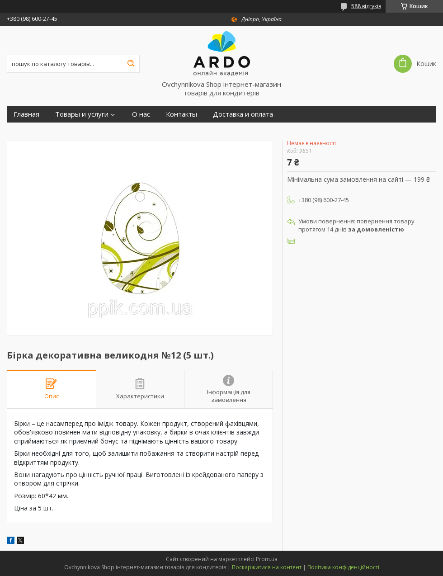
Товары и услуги (81, 114)
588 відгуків (366, 6)
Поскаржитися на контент (267, 567)
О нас (141, 114)
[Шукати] (131, 64)
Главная (26, 114)
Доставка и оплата (243, 114)
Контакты (181, 114)
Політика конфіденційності (343, 567)
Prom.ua (267, 559)
